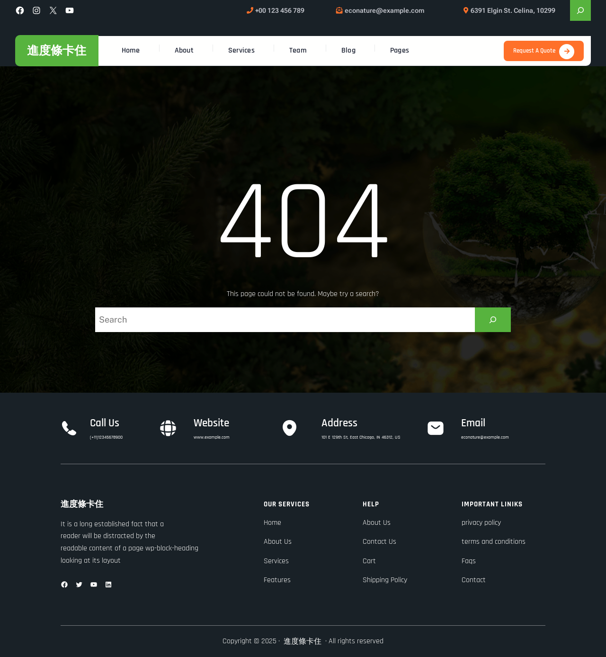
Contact (474, 580)
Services (276, 561)
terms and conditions (494, 542)
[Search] (493, 319)
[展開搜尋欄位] (580, 10)
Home (272, 523)
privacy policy (481, 523)
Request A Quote (534, 50)
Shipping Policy (385, 580)
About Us (278, 542)
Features (277, 580)
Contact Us (379, 542)
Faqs (469, 561)
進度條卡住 (56, 50)
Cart (369, 561)
